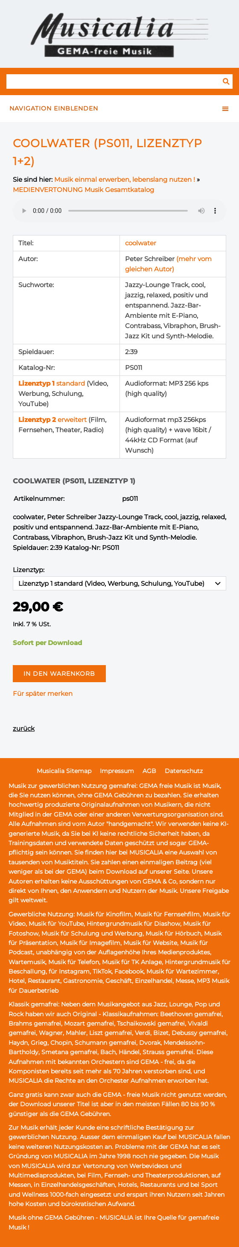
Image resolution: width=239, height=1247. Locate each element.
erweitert (53, 420)
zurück (24, 728)
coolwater (140, 243)
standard (52, 383)
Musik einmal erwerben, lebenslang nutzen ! (124, 179)
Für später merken (43, 693)
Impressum (117, 771)
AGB (149, 771)
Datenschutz (184, 771)
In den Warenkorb (59, 673)
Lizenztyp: (28, 570)
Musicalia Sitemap (64, 771)
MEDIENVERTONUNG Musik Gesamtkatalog (83, 190)
